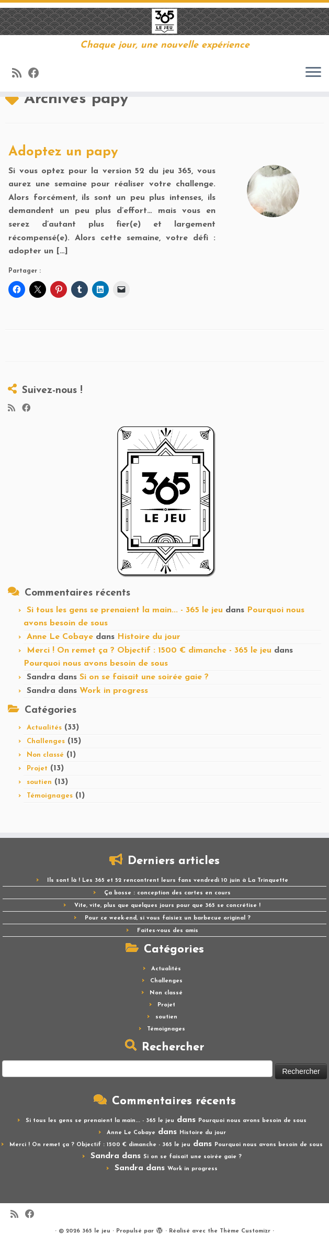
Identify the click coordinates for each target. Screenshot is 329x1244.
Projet (37, 768)
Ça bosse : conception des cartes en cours (167, 893)
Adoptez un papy (63, 152)
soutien (39, 782)
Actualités (44, 727)
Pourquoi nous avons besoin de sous (96, 663)
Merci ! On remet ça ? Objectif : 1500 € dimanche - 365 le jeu (149, 650)
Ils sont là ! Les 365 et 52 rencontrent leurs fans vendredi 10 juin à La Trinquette (167, 880)
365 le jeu (96, 1231)
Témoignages (50, 795)
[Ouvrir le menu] (313, 73)
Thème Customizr (245, 1231)
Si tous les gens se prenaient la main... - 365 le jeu (125, 610)
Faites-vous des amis (167, 931)
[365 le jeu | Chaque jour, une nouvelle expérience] (164, 21)
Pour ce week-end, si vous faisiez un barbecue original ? (168, 918)
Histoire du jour (148, 637)
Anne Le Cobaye (60, 637)
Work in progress (114, 691)
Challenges (46, 741)
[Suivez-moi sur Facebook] (37, 74)
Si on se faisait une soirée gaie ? (144, 677)
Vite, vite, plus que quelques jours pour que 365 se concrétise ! (167, 906)
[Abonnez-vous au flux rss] (20, 74)
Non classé (45, 755)
